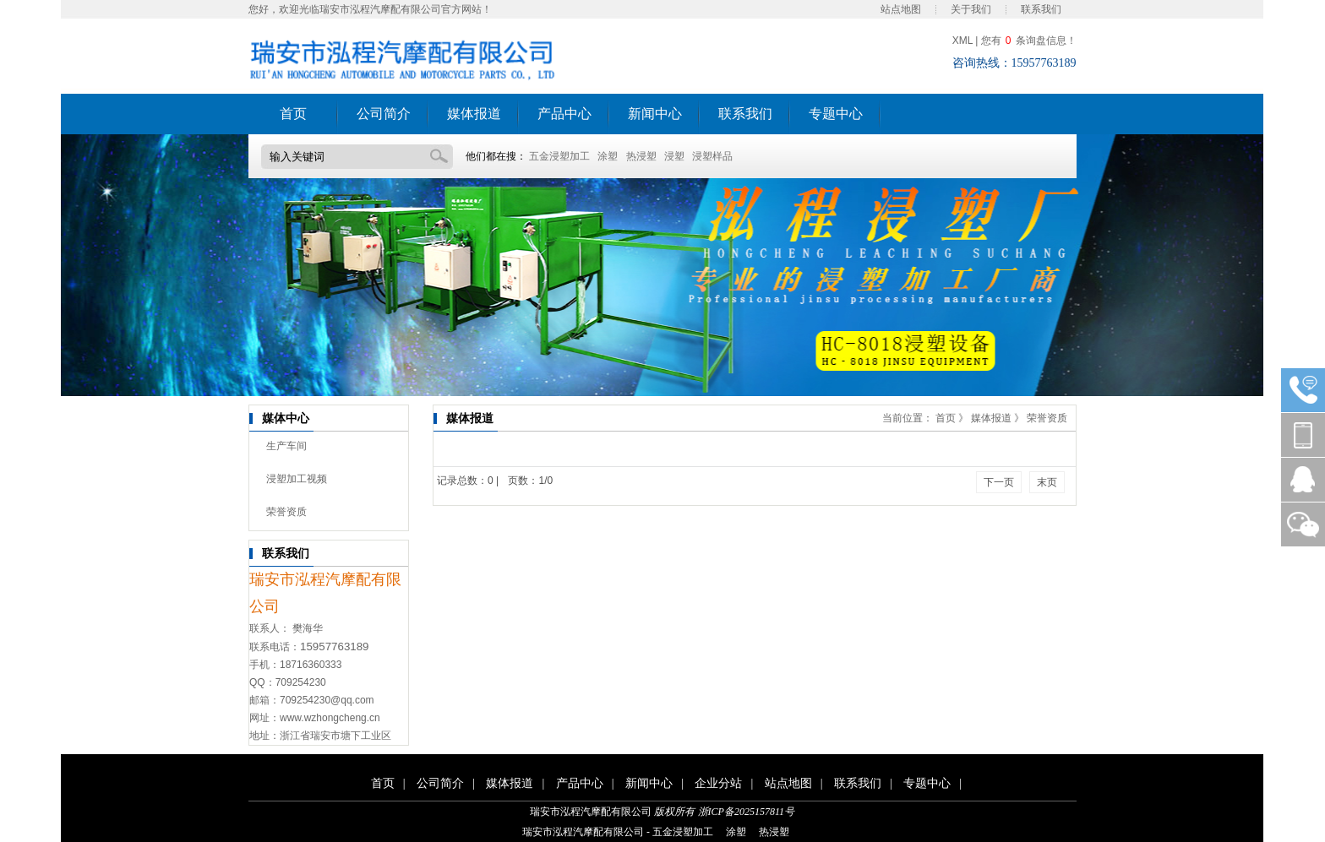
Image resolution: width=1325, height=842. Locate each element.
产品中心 (564, 113)
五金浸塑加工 (559, 156)
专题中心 (836, 113)
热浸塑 (641, 156)
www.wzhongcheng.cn (330, 718)
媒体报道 (474, 113)
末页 (1047, 482)
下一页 (999, 482)
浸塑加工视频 (296, 479)
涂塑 (607, 156)
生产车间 (286, 446)
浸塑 (674, 156)
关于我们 (971, 9)
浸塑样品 (712, 156)
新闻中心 (655, 113)
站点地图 (901, 9)
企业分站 (718, 783)
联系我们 (1041, 9)
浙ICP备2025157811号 (746, 812)
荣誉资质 (286, 512)
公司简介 (384, 113)
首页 (293, 113)
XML (962, 40)
